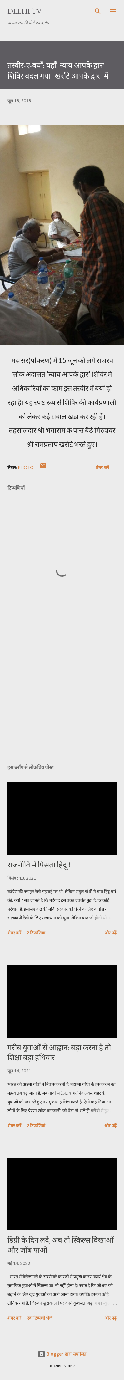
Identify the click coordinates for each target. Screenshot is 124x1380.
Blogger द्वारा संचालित (62, 1354)
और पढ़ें (110, 932)
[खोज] (98, 11)
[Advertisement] (62, 700)
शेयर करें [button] (102, 467)
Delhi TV (24, 11)
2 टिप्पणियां (36, 932)
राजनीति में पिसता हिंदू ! (39, 865)
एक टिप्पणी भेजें (39, 1318)
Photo (26, 467)
